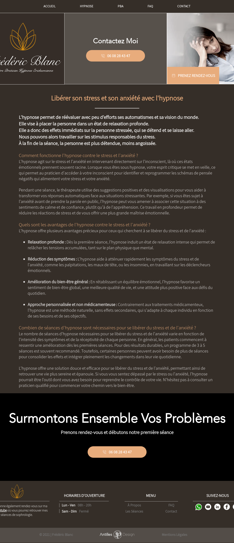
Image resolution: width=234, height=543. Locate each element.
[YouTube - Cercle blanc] (208, 507)
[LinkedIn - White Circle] (217, 507)
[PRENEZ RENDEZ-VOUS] (193, 75)
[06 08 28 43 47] (115, 56)
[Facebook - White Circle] (227, 507)
